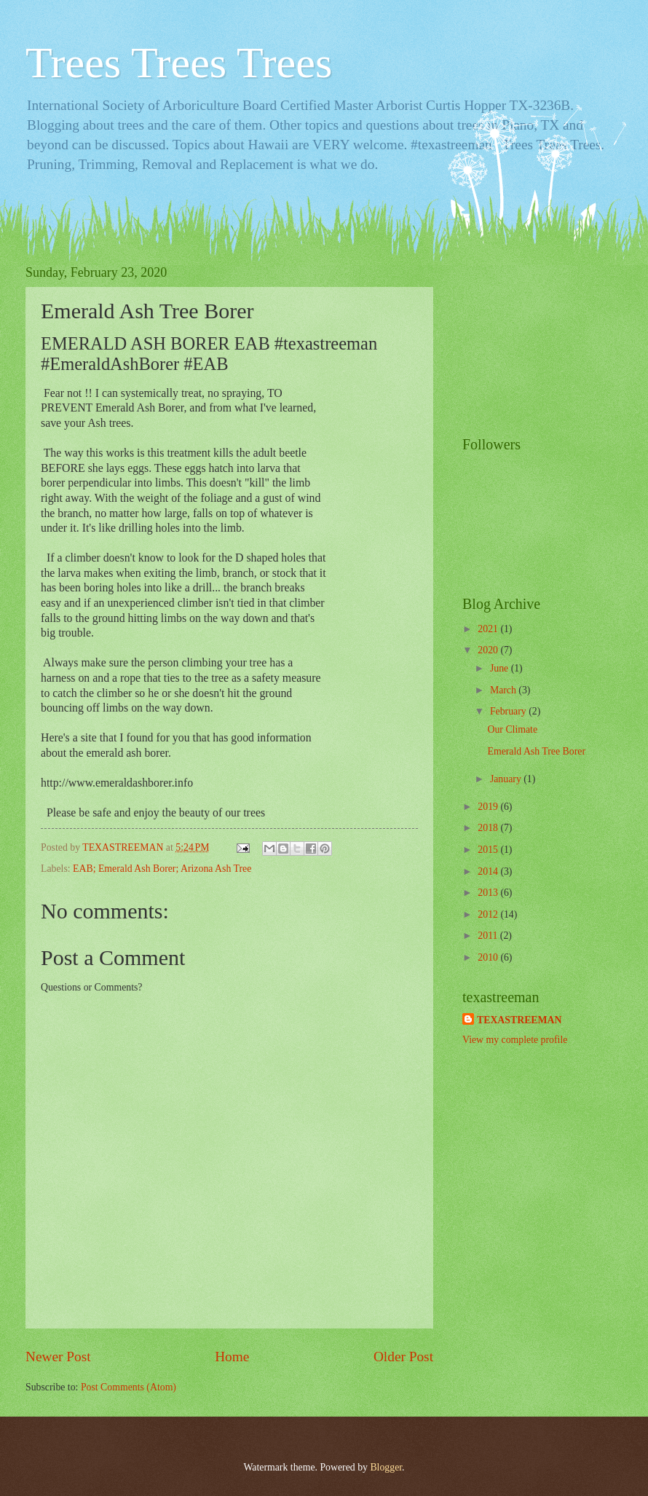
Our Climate (512, 729)
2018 (489, 827)
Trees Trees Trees (178, 63)
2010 (489, 957)
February (509, 711)
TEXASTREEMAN (519, 1020)
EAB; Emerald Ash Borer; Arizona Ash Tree (162, 868)
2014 (489, 871)
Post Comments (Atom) (128, 1387)
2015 (489, 849)
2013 (489, 892)
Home (232, 1356)
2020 (489, 650)
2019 (489, 806)
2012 (489, 914)
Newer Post (58, 1356)
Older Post (403, 1356)
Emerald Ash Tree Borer (536, 751)
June (500, 668)
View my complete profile (514, 1039)
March (504, 690)
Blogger (386, 1467)
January (506, 778)
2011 (489, 935)
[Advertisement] (535, 338)
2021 (489, 628)
